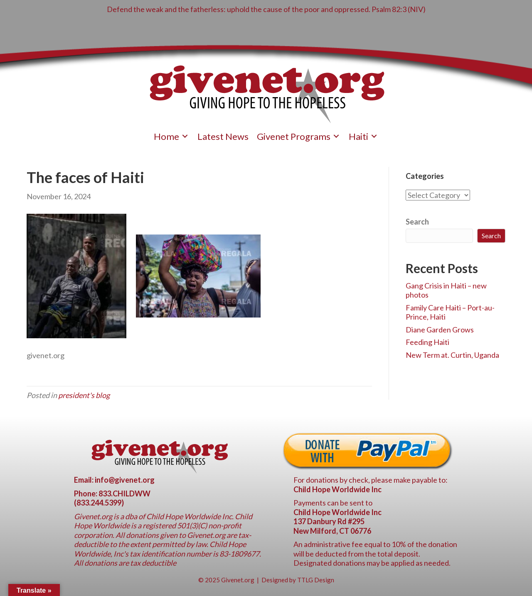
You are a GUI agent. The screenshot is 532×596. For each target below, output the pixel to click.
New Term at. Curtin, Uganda (452, 354)
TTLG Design (315, 580)
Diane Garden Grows (440, 329)
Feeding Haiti (427, 342)
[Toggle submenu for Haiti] (374, 136)
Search (417, 221)
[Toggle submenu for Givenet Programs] (336, 136)
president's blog (84, 395)
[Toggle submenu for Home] (185, 136)
